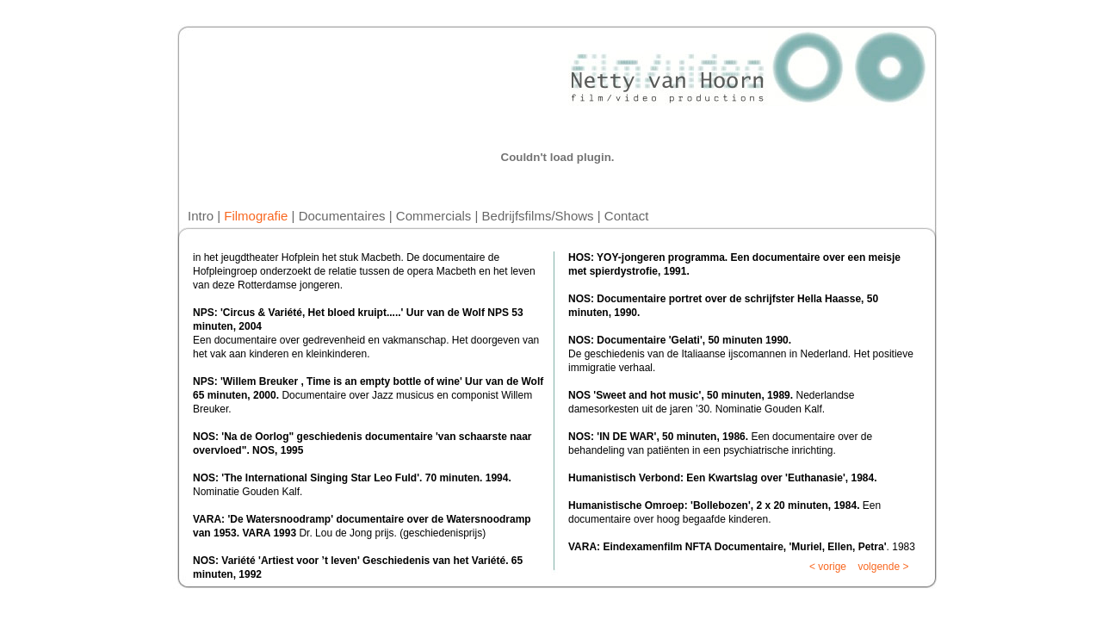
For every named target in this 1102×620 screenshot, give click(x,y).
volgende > (884, 567)
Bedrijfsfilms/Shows (538, 215)
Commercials (434, 215)
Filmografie (256, 215)
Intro (201, 215)
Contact (626, 215)
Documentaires (342, 215)
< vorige (827, 567)
